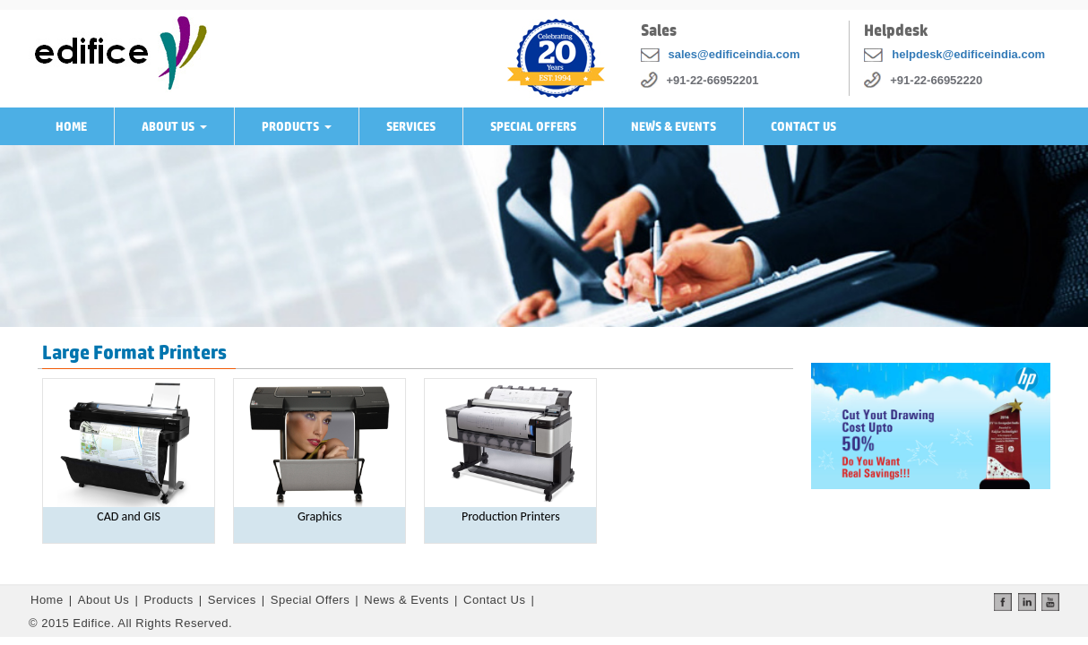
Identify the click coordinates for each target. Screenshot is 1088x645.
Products (300, 132)
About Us (178, 132)
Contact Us (803, 126)
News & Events (673, 126)
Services (411, 126)
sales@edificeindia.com (734, 54)
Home (71, 126)
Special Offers (533, 126)
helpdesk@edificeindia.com (968, 54)
